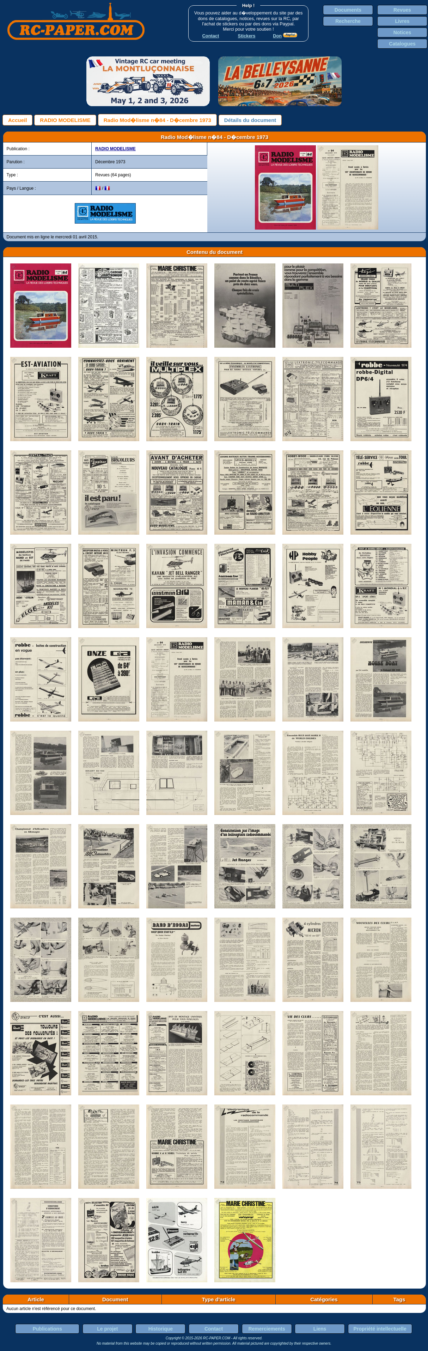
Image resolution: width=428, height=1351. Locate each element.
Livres (402, 21)
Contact (213, 1329)
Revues (402, 10)
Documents (348, 10)
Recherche (348, 21)
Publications (47, 1329)
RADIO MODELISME (65, 120)
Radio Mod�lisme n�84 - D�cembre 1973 (157, 120)
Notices (402, 32)
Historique (160, 1329)
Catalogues (402, 44)
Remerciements (266, 1329)
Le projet (107, 1329)
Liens (319, 1329)
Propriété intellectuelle (380, 1329)
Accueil (17, 120)
